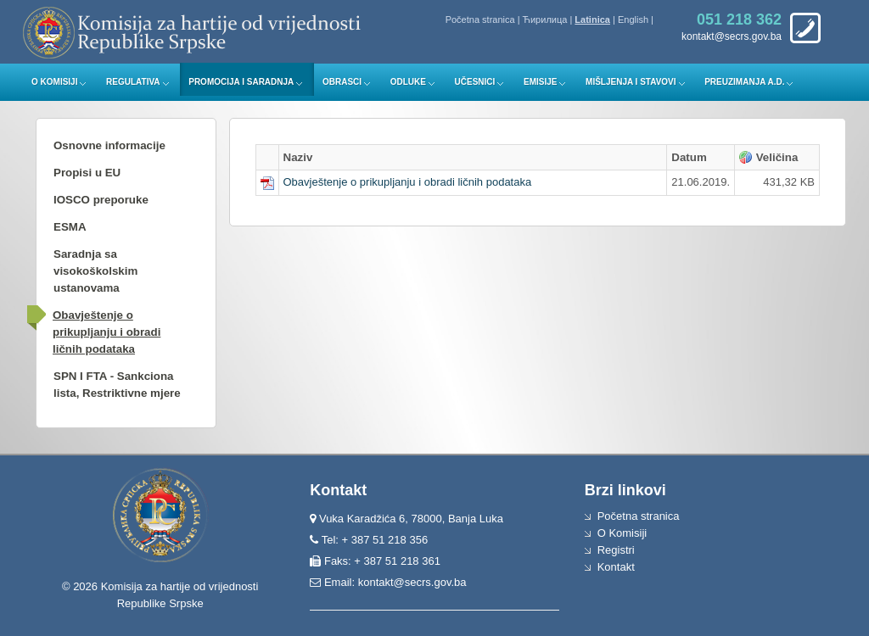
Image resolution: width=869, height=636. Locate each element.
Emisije (540, 81)
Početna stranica (480, 19)
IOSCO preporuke (101, 199)
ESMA (70, 226)
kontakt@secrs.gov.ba (412, 582)
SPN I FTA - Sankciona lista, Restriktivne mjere (117, 384)
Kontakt (616, 567)
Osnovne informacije (109, 145)
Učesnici (475, 81)
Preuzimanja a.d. (744, 81)
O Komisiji (54, 81)
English (633, 19)
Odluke (408, 81)
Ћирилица (545, 19)
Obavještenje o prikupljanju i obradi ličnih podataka (106, 332)
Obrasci (342, 81)
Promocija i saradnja (241, 81)
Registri (616, 550)
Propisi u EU (87, 172)
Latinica (592, 19)
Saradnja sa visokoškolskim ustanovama (95, 271)
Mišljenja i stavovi (631, 81)
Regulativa (133, 81)
